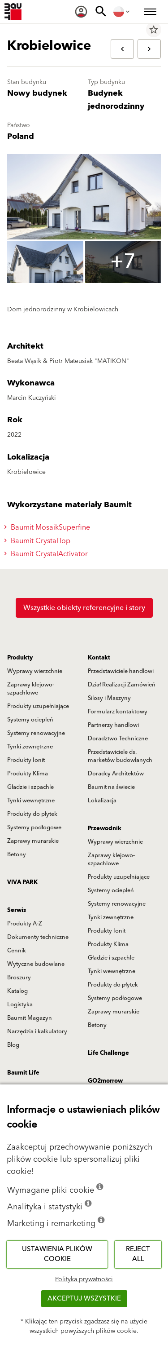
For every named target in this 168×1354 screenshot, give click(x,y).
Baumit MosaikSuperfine (48, 527)
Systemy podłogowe (34, 827)
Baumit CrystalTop (38, 541)
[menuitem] (81, 11)
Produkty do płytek (32, 814)
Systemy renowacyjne (36, 733)
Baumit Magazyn (29, 1018)
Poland (20, 136)
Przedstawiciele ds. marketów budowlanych (120, 756)
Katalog (17, 991)
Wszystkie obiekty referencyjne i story (84, 608)
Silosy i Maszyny (109, 698)
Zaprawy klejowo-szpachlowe (30, 689)
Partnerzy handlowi (113, 725)
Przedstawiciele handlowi (121, 671)
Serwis (16, 910)
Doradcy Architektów (116, 774)
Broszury (19, 977)
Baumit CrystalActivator (47, 554)
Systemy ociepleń (30, 720)
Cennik (16, 951)
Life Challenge (108, 1053)
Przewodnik (104, 828)
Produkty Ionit (26, 760)
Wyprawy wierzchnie (34, 671)
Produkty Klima (27, 774)
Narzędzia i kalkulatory (37, 1031)
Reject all (138, 1254)
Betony (16, 854)
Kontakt (99, 658)
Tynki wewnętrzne (31, 800)
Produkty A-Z (24, 924)
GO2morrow (105, 1081)
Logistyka (20, 1004)
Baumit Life (23, 1073)
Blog (13, 1045)
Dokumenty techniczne (38, 937)
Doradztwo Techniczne (118, 738)
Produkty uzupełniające (38, 706)
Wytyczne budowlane (36, 964)
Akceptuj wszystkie (84, 1298)
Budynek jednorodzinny (116, 99)
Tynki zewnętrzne (30, 747)
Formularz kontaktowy (117, 712)
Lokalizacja (102, 800)
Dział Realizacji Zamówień (121, 685)
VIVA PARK (22, 882)
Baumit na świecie (111, 787)
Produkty (20, 658)
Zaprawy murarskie (33, 841)
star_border (153, 29)
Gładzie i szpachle (30, 787)
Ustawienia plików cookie (57, 1254)
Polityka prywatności (84, 1279)
